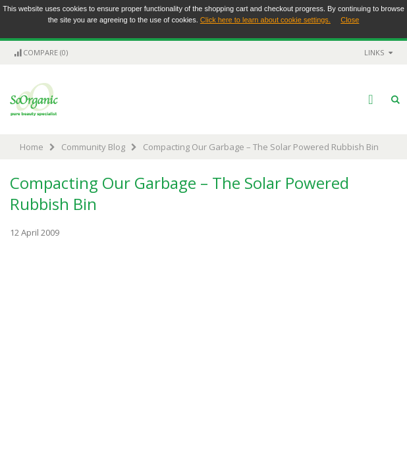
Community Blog (93, 147)
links (374, 52)
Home (31, 147)
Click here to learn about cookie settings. (265, 20)
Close (349, 20)
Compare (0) (40, 52)
